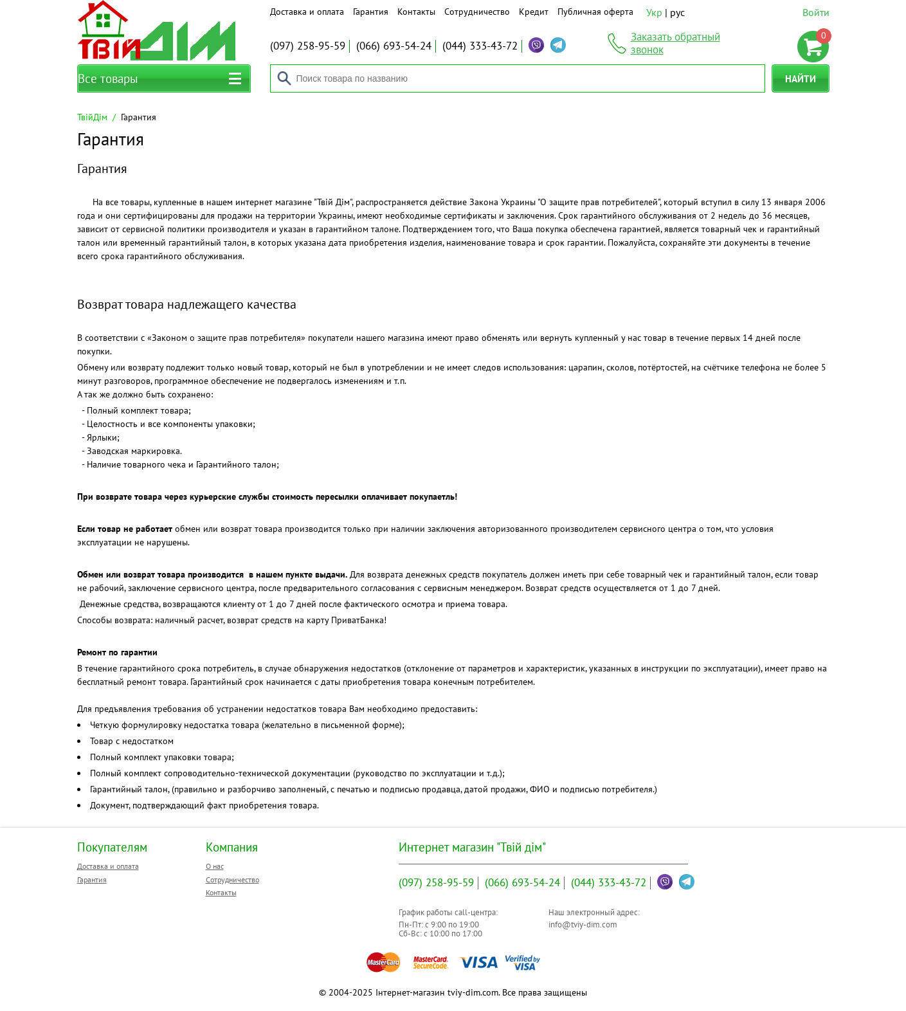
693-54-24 (393, 46)
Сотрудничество (477, 11)
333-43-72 (480, 46)
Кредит (533, 11)
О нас (215, 866)
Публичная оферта (595, 11)
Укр (654, 12)
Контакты (416, 11)
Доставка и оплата (307, 11)
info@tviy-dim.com (582, 924)
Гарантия (370, 11)
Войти (815, 12)
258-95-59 (307, 46)
